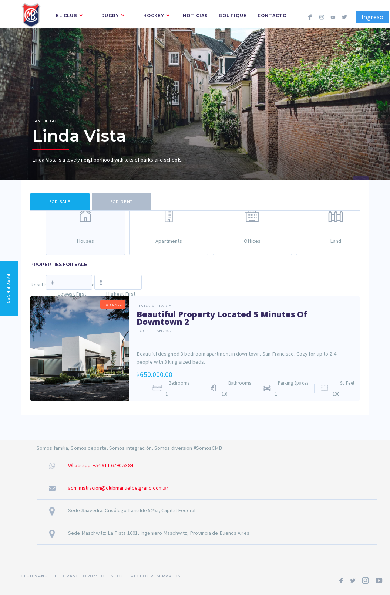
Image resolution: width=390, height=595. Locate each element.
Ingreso (372, 17)
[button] (67, 14)
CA (169, 306)
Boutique (233, 15)
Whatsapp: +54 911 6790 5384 (100, 465)
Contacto (272, 15)
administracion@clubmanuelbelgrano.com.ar (118, 487)
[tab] (60, 201)
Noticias (195, 15)
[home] (31, 14)
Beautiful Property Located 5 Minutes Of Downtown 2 (222, 317)
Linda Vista (150, 306)
